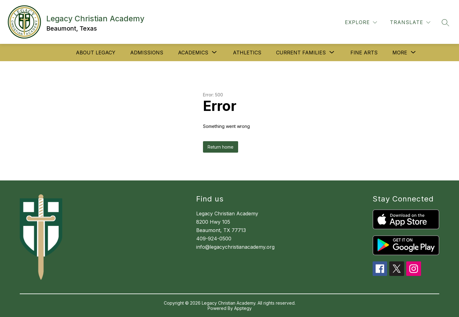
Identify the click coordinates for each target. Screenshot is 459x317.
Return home (221, 147)
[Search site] (445, 22)
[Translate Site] (410, 22)
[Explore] (360, 22)
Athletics (247, 52)
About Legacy (95, 52)
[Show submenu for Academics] (193, 52)
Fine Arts (364, 52)
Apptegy (243, 308)
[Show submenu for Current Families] (301, 52)
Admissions (146, 52)
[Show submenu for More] (399, 52)
